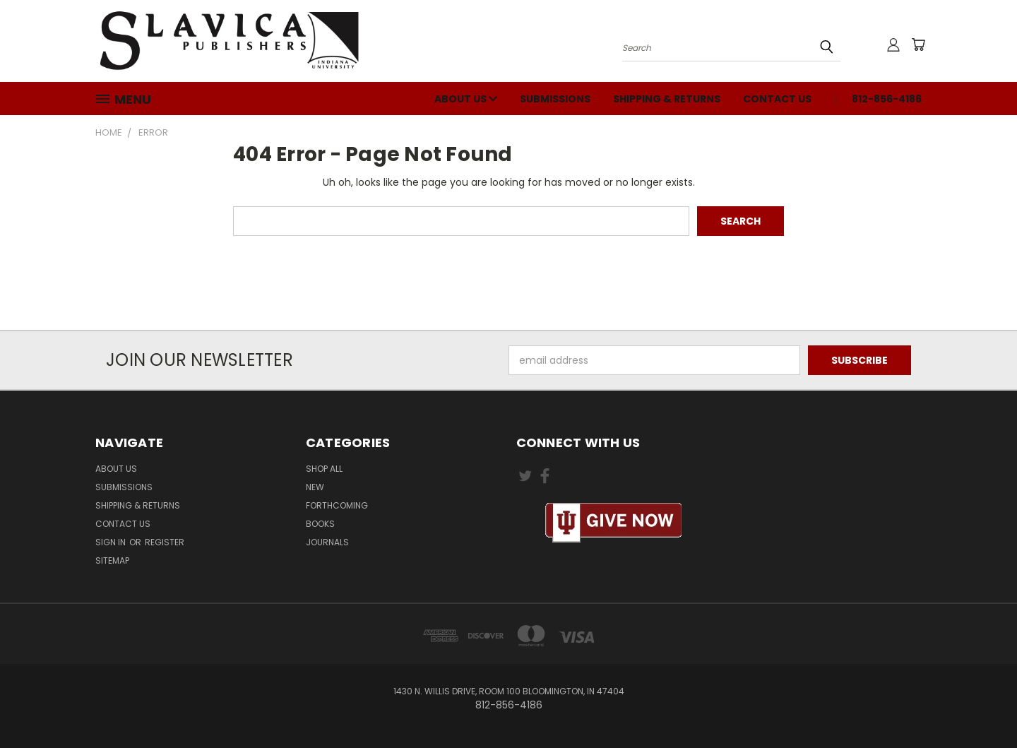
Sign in (111, 542)
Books (320, 524)
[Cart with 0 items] (918, 44)
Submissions (555, 99)
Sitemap (112, 560)
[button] (613, 523)
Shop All (324, 469)
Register (164, 542)
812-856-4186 (887, 99)
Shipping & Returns (666, 99)
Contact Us (777, 99)
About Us (465, 99)
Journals (327, 542)
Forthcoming (337, 505)
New (315, 487)
